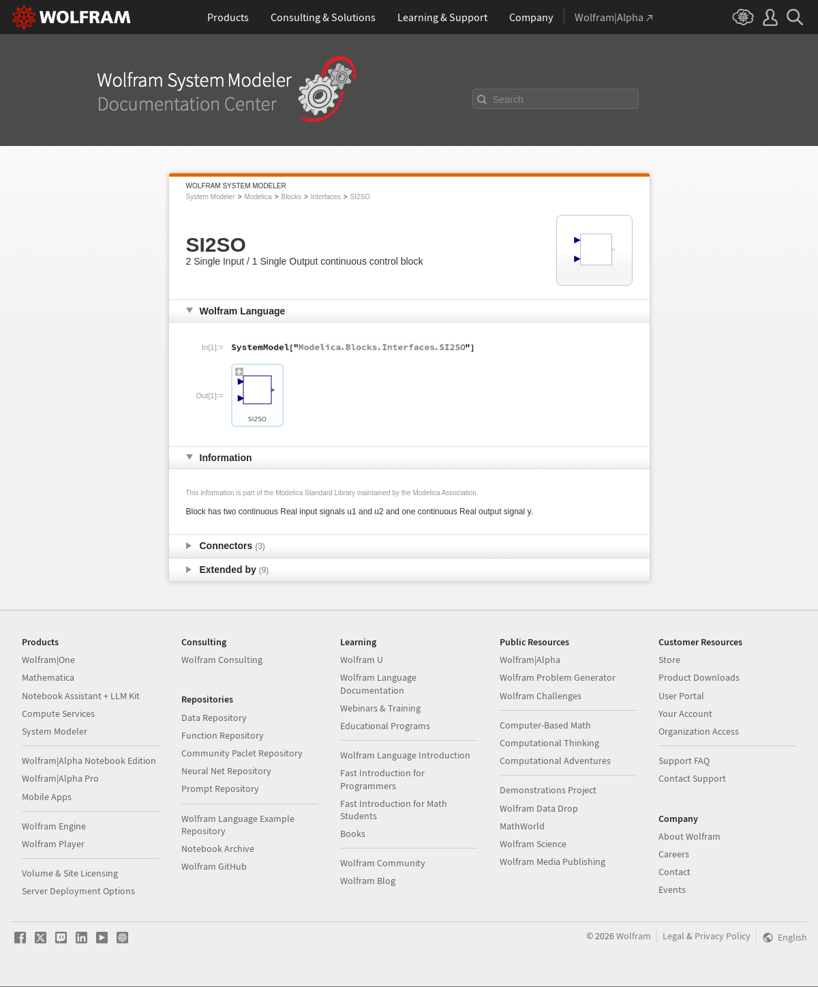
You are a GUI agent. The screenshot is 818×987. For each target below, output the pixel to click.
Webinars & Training (380, 708)
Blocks (291, 197)
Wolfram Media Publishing (552, 861)
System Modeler (210, 197)
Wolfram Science (533, 844)
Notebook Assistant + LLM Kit (81, 696)
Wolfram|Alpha (530, 659)
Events (672, 889)
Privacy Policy (723, 936)
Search (508, 99)
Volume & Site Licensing (70, 873)
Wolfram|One (48, 659)
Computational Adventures (555, 760)
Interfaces (326, 197)
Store (669, 659)
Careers (673, 854)
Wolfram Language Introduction (405, 755)
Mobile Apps (47, 797)
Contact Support (692, 778)
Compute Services (58, 713)
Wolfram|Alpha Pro (60, 778)
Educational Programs (385, 726)
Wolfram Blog (367, 880)
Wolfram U (361, 659)
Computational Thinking (549, 743)
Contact (674, 872)
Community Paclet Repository (242, 753)
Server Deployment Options (78, 891)
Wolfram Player (53, 844)
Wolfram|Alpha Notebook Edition (89, 760)
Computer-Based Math (545, 725)
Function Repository (222, 735)
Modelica (258, 197)
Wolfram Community (382, 863)
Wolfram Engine (54, 826)
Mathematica (48, 677)
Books (352, 833)
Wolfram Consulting (221, 659)
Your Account (685, 713)
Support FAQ (684, 760)
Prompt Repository (220, 788)
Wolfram (633, 936)
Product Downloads (699, 677)
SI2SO (360, 197)
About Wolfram (689, 836)
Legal (673, 936)
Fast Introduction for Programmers (382, 779)
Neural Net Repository (226, 771)
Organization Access (698, 731)
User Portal (681, 696)
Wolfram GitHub (214, 866)
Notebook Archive (217, 848)
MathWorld (522, 826)
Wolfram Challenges (540, 696)
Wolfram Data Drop (539, 808)
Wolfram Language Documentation (378, 683)
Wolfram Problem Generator (558, 677)
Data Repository (214, 717)
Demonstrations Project (548, 790)
